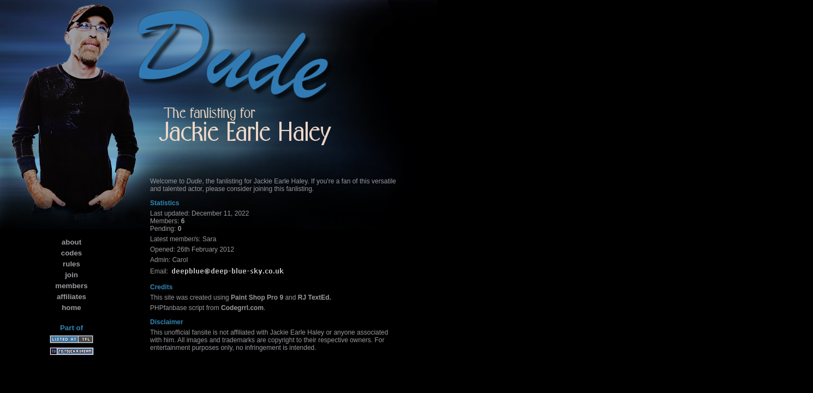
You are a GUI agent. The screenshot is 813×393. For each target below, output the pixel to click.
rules (71, 264)
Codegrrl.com (242, 308)
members (71, 286)
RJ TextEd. (314, 297)
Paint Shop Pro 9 (257, 297)
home (71, 307)
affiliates (71, 297)
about (71, 242)
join (71, 275)
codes (71, 253)
